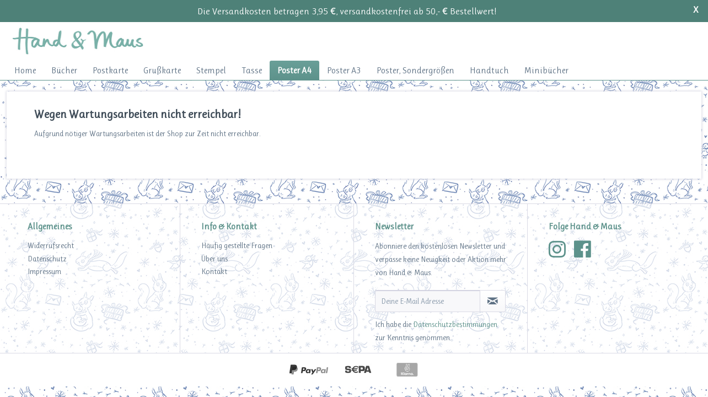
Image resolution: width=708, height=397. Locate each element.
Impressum (44, 271)
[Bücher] (64, 70)
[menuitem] (25, 70)
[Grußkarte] (162, 70)
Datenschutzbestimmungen (455, 324)
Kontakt (214, 271)
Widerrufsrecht (51, 245)
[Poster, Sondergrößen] (415, 70)
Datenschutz (47, 258)
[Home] (25, 70)
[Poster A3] (344, 70)
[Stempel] (211, 70)
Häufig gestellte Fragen (236, 245)
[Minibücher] (546, 70)
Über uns (214, 258)
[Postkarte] (110, 70)
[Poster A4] (294, 70)
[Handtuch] (489, 70)
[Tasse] (252, 70)
